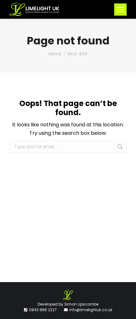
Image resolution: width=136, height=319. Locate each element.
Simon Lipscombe (81, 304)
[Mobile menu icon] (120, 9)
